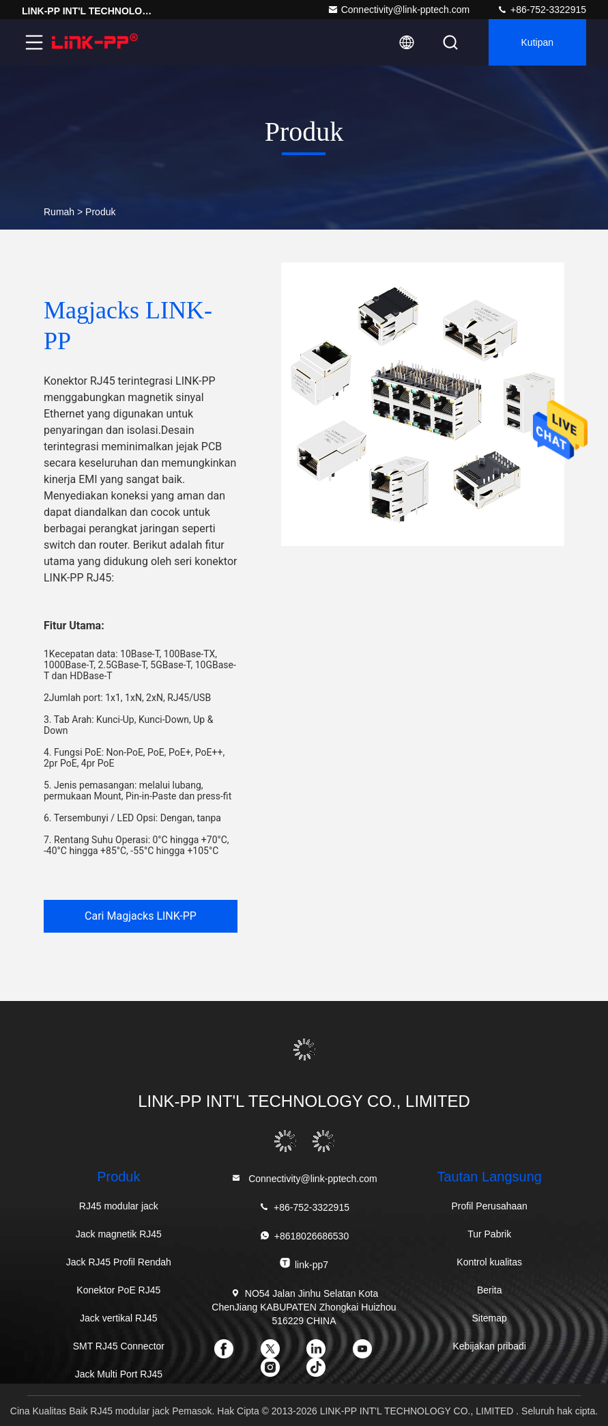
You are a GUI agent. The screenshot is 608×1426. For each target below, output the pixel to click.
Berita (489, 1290)
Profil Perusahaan (489, 1206)
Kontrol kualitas (489, 1262)
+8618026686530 (304, 1236)
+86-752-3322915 (541, 9)
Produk (100, 211)
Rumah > (63, 211)
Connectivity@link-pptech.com (399, 9)
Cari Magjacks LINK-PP (141, 915)
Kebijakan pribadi (488, 1346)
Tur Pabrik (489, 1234)
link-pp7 (304, 1263)
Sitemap (489, 1318)
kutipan (537, 42)
